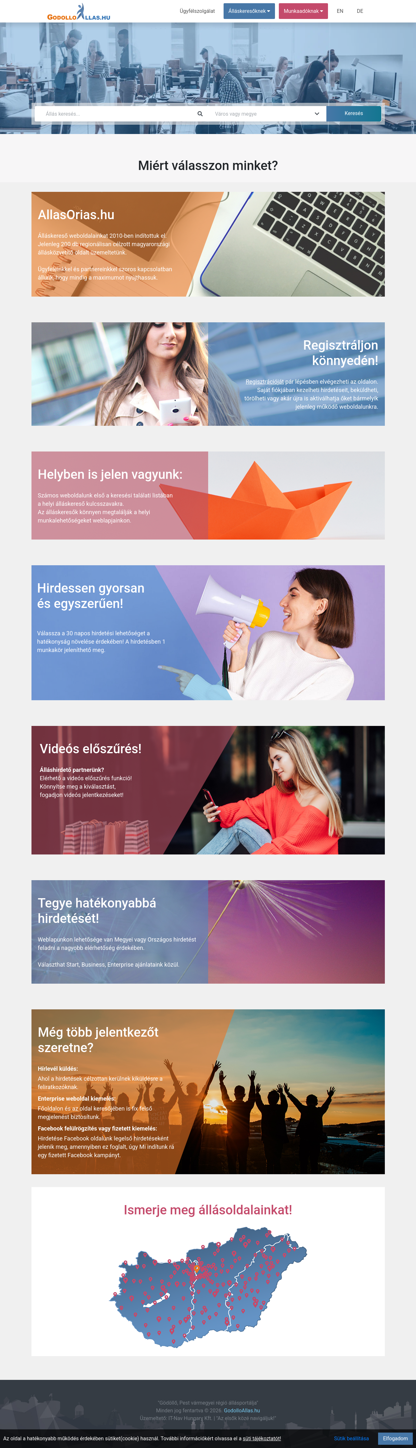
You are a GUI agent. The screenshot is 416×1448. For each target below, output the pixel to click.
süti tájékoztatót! (262, 1438)
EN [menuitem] (340, 11)
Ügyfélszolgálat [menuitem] (197, 11)
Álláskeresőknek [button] (249, 11)
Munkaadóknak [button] (303, 11)
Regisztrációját (265, 381)
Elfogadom (395, 1438)
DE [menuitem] (360, 11)
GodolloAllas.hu (242, 1411)
